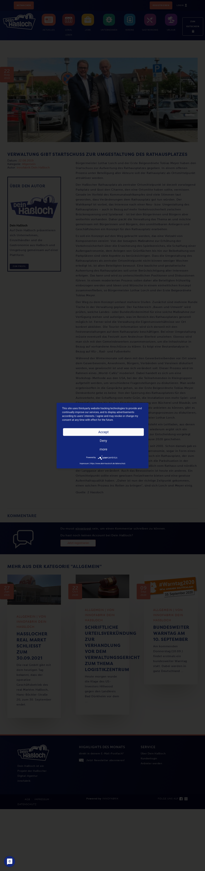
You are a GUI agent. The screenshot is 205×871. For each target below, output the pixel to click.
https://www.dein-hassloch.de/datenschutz (107, 463)
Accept (103, 432)
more (103, 449)
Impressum (84, 463)
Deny (103, 440)
